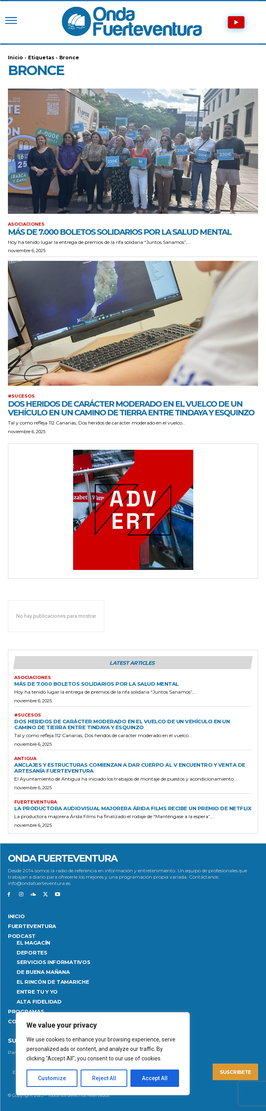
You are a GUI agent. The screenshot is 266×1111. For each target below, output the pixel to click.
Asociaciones (26, 224)
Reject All (104, 1078)
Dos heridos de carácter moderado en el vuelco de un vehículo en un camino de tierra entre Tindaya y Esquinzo (131, 408)
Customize (52, 1078)
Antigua (25, 758)
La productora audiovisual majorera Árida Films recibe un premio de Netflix (132, 808)
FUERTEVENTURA (35, 802)
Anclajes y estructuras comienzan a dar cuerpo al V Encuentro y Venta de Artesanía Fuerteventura (129, 768)
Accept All (155, 1078)
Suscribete (235, 1072)
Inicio (15, 57)
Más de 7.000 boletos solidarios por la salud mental (119, 232)
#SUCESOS (21, 396)
